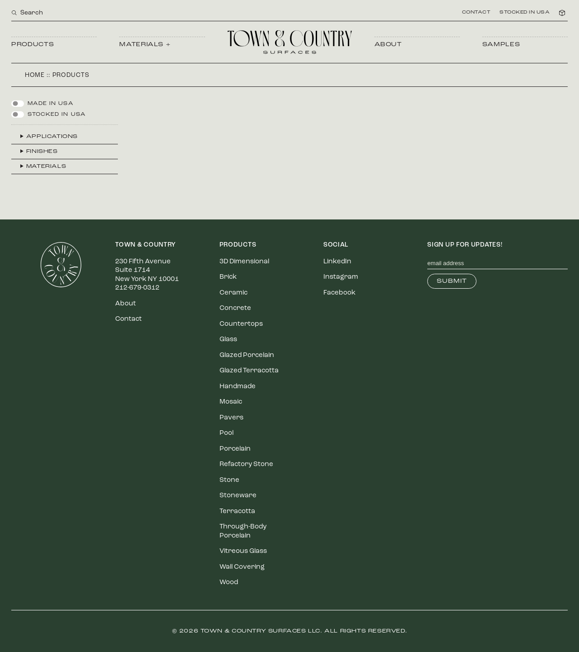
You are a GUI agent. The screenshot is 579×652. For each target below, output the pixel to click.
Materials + (144, 45)
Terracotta (237, 511)
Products (32, 45)
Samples (501, 45)
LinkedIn (337, 261)
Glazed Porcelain (246, 355)
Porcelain (235, 449)
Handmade (237, 386)
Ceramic (233, 293)
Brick (228, 277)
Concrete (235, 308)
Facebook (339, 293)
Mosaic (230, 402)
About (388, 45)
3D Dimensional (244, 261)
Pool (226, 433)
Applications (52, 136)
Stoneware (238, 495)
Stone (229, 480)
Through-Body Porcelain (242, 531)
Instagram (340, 277)
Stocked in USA (525, 12)
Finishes (42, 151)
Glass (228, 339)
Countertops (241, 324)
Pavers (231, 417)
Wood (228, 582)
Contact (476, 12)
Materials (46, 166)
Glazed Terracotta (249, 370)
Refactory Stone (246, 464)
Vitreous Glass (243, 551)
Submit (452, 281)
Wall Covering (242, 567)
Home (35, 75)
